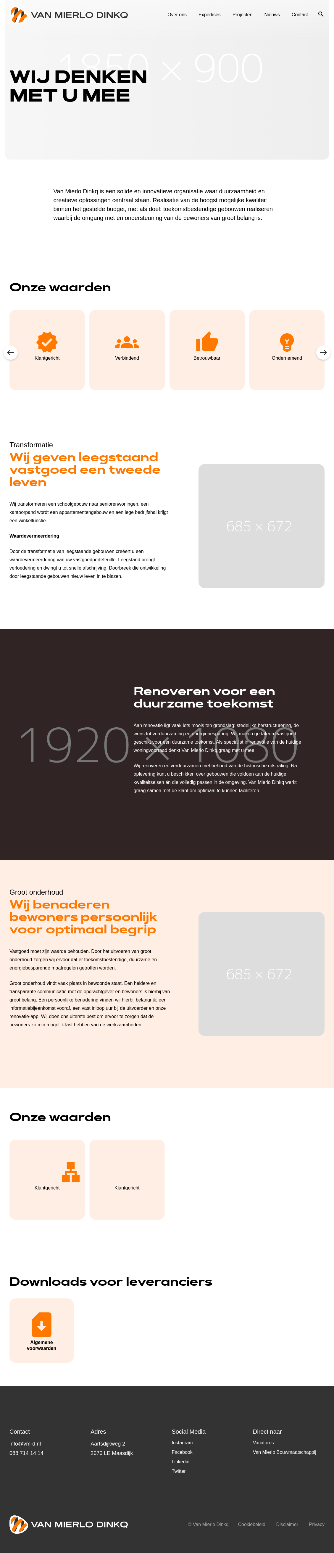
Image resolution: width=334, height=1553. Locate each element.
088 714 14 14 (26, 1453)
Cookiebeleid (251, 1524)
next (323, 352)
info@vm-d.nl (25, 1444)
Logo (68, 15)
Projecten (243, 14)
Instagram (182, 1442)
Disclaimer (287, 1524)
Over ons (177, 14)
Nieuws (272, 14)
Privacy (317, 1524)
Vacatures (263, 1442)
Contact (300, 14)
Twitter (179, 1471)
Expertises (210, 14)
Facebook (182, 1452)
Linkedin (181, 1461)
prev (11, 352)
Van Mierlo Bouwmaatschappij (284, 1452)
